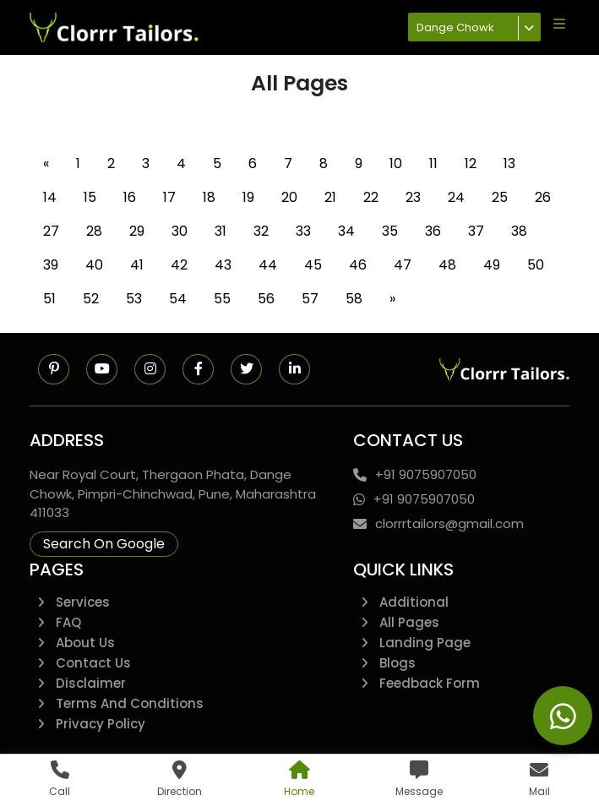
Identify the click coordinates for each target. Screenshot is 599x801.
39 (50, 265)
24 (456, 197)
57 (310, 298)
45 (313, 265)
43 (223, 265)
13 (509, 163)
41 (137, 265)
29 (136, 231)
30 (180, 231)
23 (413, 197)
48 (447, 265)
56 (266, 298)
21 (330, 197)
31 (220, 231)
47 (402, 265)
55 (222, 298)
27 (51, 231)
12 (470, 163)
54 (178, 298)
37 (476, 231)
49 (491, 265)
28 (94, 231)
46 (358, 265)
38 (519, 231)
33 (303, 231)
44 (268, 265)
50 (535, 265)
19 (248, 197)
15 (90, 197)
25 (500, 197)
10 (395, 163)
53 (134, 298)
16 (129, 197)
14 (50, 197)
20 (289, 197)
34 (346, 231)
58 (354, 298)
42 (179, 265)
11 (433, 163)
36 (433, 231)
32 (261, 231)
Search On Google (104, 543)
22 (370, 197)
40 (94, 265)
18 (209, 197)
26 (543, 197)
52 (91, 298)
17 (169, 197)
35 (390, 231)
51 (49, 298)
